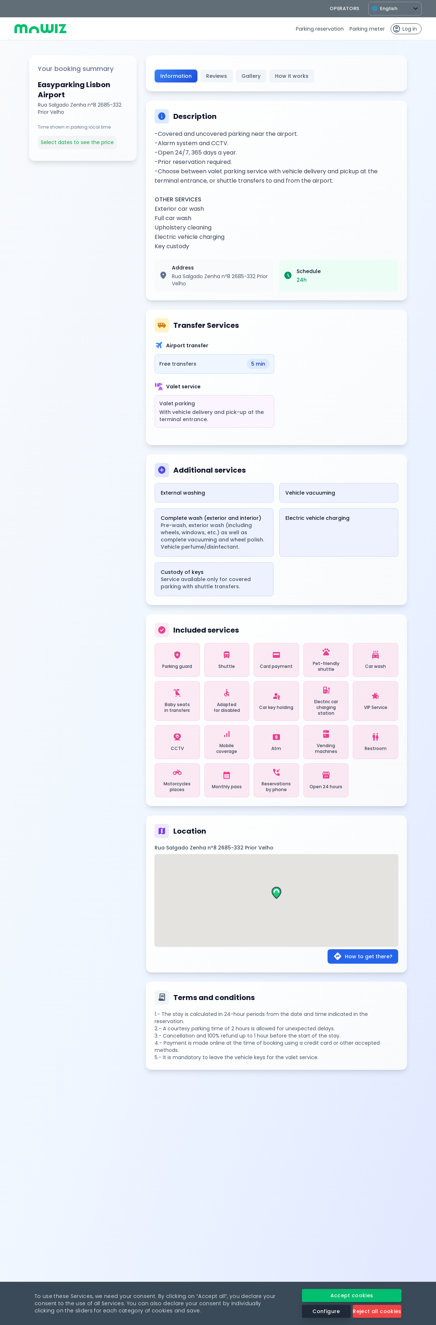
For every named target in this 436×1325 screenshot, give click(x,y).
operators (345, 8)
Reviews (216, 76)
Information (176, 76)
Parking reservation (320, 28)
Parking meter (367, 28)
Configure (326, 1311)
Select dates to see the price (77, 142)
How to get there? (362, 956)
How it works (291, 76)
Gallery (251, 76)
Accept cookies (351, 1295)
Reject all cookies (377, 1311)
